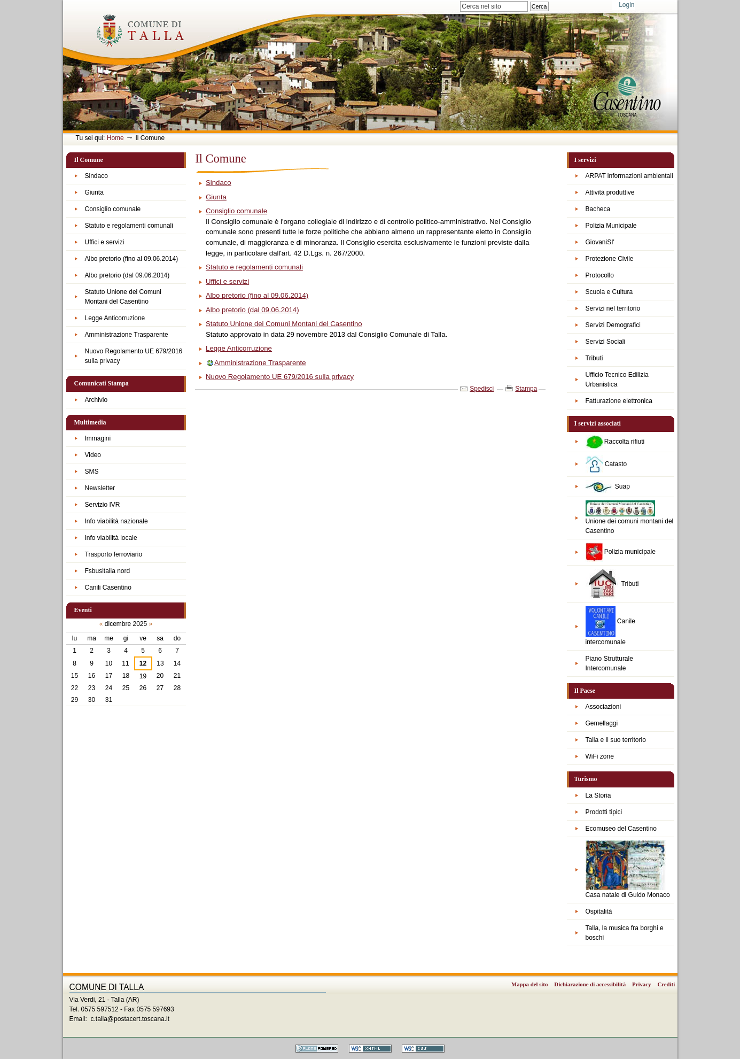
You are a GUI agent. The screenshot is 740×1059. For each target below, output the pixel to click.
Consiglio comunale (113, 209)
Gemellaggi (602, 723)
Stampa (526, 388)
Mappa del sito (529, 984)
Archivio (96, 400)
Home (115, 138)
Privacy (641, 984)
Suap (608, 486)
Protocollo (600, 275)
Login (626, 5)
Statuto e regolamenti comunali (129, 225)
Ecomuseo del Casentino (621, 828)
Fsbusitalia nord (107, 571)
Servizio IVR (102, 504)
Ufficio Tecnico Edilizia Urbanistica (617, 379)
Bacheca (598, 209)
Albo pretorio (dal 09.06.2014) (127, 275)
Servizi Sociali (606, 341)
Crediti (666, 984)
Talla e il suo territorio (616, 740)
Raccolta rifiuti (615, 442)
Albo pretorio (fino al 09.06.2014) (131, 258)
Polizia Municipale (611, 225)
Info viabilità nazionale (116, 521)
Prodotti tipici (604, 812)
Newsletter (100, 488)
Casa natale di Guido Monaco (628, 869)
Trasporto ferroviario (114, 554)
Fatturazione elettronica (619, 401)
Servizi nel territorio (613, 308)
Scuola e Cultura (609, 292)
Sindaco (96, 176)
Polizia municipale (621, 552)
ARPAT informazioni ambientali (629, 176)
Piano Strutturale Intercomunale (609, 663)
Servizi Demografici (613, 325)
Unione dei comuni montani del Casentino (630, 517)
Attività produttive (610, 192)
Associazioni (603, 706)
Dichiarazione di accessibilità (590, 984)
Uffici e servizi (104, 242)
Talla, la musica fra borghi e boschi (625, 932)
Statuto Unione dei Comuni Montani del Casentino (123, 296)
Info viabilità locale (111, 538)
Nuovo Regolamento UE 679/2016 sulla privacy (134, 356)
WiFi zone (600, 756)
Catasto (606, 464)
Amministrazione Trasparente (126, 334)
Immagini (98, 438)
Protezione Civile (610, 258)
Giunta (94, 192)
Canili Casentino (108, 587)
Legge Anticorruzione (115, 318)
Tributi (594, 358)
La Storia (598, 795)
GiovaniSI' (600, 242)
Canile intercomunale (610, 626)
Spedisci (482, 388)
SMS (92, 471)
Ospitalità (599, 911)
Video (93, 455)
